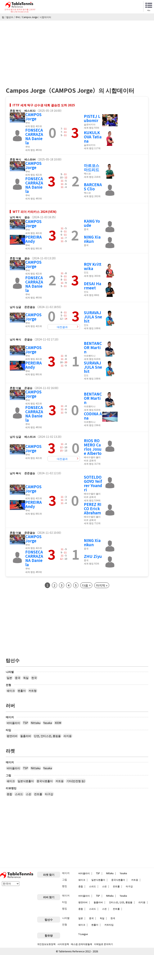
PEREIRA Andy (33, 239)
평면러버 (12, 736)
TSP (25, 723)
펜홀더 (22, 690)
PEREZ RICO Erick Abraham (92, 508)
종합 (9, 794)
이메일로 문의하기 (103, 944)
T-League (83, 934)
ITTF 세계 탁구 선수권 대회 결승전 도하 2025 (44, 105)
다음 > (86, 585)
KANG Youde (92, 223)
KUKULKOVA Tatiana (93, 137)
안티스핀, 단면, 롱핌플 (120, 902)
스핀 (28, 794)
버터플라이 (13, 723)
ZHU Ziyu (93, 556)
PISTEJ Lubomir (92, 118)
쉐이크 (11, 690)
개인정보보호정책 (46, 944)
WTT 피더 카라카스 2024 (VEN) (35, 211)
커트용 (60, 781)
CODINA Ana (93, 416)
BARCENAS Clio (93, 187)
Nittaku (35, 723)
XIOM (58, 723)
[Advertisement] (77, 49)
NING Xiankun (92, 239)
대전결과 (62, 327)
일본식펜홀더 (26, 781)
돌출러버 (25, 736)
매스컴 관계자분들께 (81, 944)
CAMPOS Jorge (33, 116)
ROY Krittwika (92, 266)
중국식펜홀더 (45, 781)
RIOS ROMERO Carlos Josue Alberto (93, 447)
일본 (9, 678)
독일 (26, 678)
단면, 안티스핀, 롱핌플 (47, 736)
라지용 (68, 736)
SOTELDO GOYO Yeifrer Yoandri (93, 483)
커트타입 (109, 924)
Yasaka (47, 723)
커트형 (33, 690)
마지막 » (101, 585)
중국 (17, 678)
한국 (34, 678)
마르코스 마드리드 (91, 167)
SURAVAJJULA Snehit (93, 317)
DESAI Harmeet (92, 286)
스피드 (19, 794)
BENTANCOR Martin (93, 347)
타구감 (49, 794)
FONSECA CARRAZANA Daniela (34, 136)
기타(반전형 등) (75, 781)
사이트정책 (63, 944)
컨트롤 (38, 794)
